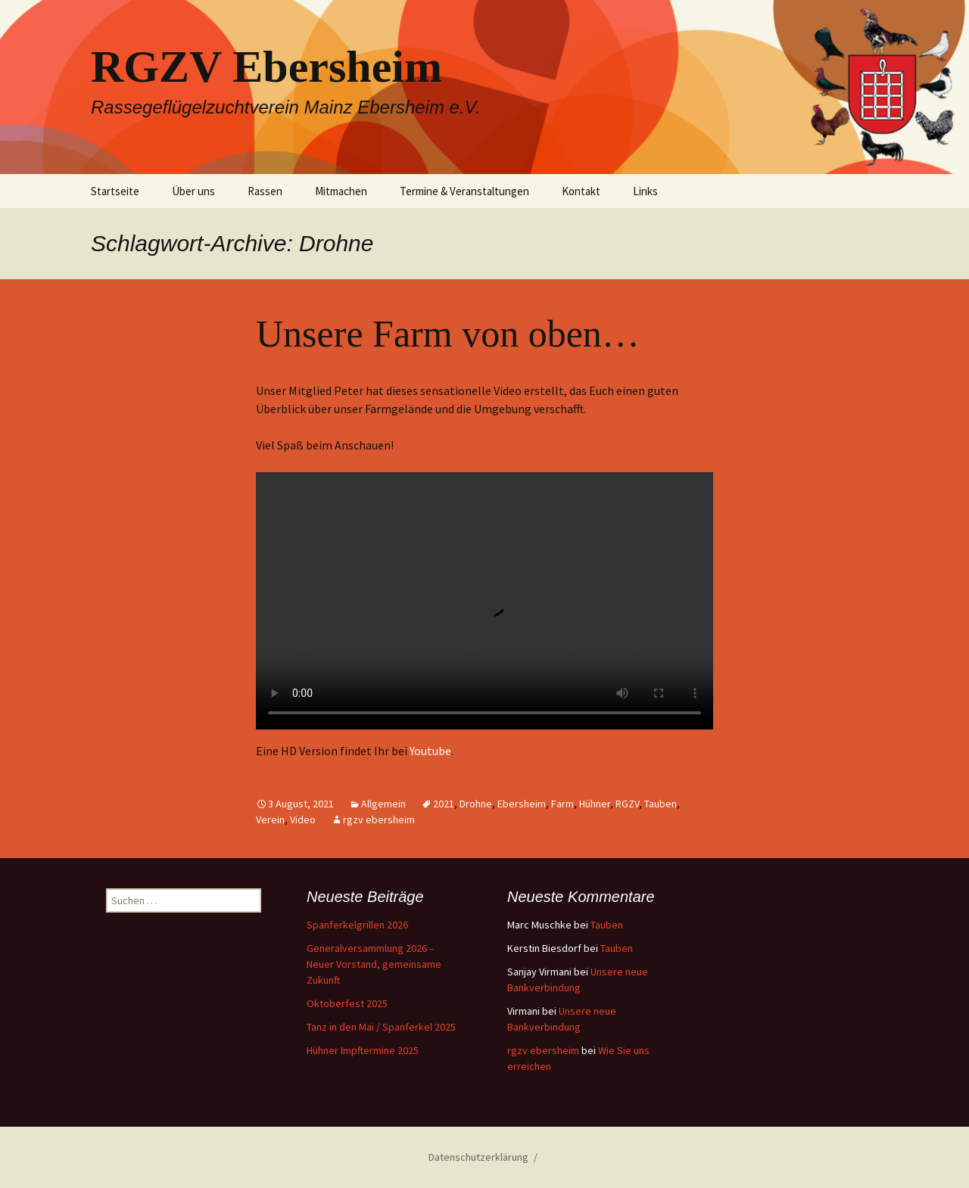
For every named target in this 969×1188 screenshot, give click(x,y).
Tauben (660, 803)
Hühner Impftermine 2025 (363, 1050)
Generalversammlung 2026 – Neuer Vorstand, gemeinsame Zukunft (374, 964)
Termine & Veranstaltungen (464, 191)
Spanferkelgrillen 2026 (357, 924)
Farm (562, 803)
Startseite (115, 191)
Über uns (193, 191)
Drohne (476, 803)
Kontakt (581, 191)
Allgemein (383, 803)
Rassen (265, 191)
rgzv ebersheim (379, 819)
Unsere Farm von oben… (448, 334)
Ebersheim (521, 803)
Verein (270, 819)
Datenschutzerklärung (478, 1157)
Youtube (430, 750)
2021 (443, 803)
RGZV (627, 803)
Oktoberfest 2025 (347, 1003)
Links (645, 191)
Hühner (594, 803)
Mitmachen (341, 191)
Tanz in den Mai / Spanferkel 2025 (381, 1027)
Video (303, 819)
